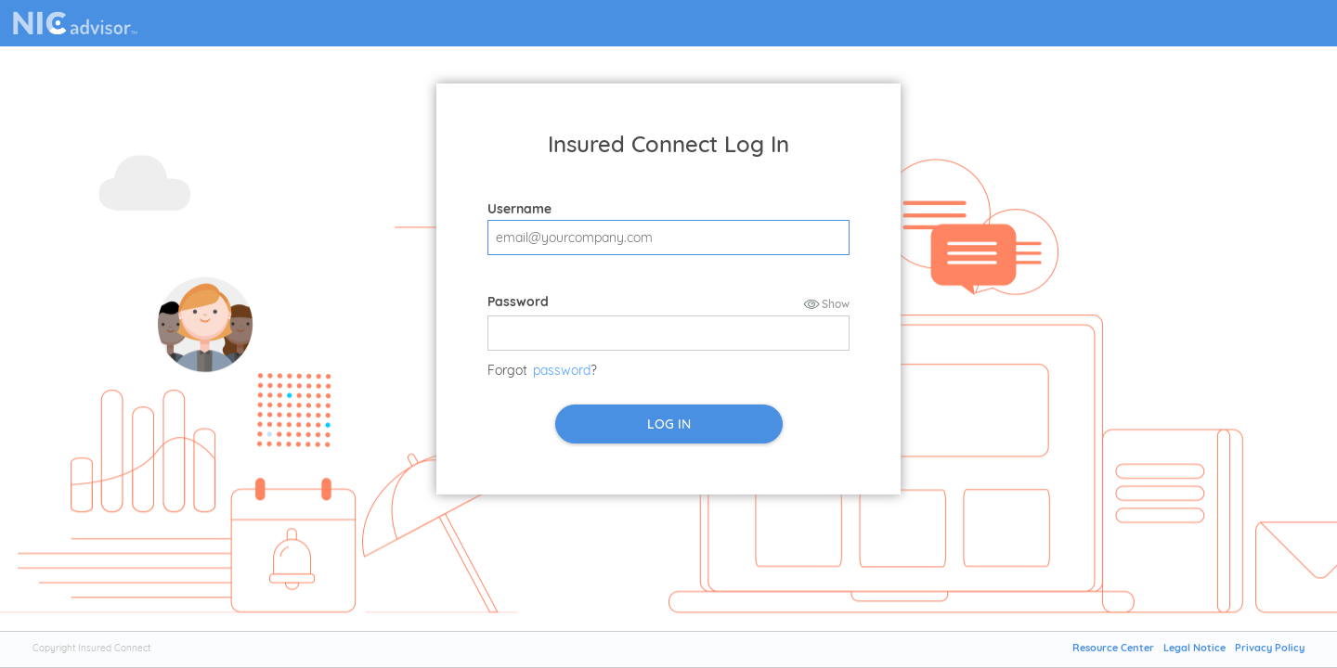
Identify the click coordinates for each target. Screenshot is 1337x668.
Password (518, 301)
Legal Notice (1194, 647)
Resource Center (1113, 647)
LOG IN (669, 424)
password (562, 370)
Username (519, 208)
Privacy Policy (1270, 647)
